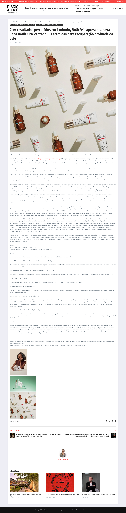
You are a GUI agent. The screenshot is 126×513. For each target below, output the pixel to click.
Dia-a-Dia (22, 24)
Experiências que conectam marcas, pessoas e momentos (46, 8)
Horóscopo (95, 6)
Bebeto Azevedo (63, 459)
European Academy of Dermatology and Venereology (45, 158)
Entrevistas (79, 12)
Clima (88, 6)
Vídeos (82, 6)
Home (77, 6)
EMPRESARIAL (31, 24)
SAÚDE (16, 21)
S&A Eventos (80, 9)
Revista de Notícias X (86, 510)
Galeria (100, 9)
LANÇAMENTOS (40, 24)
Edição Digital (91, 9)
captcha (87, 12)
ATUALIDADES (14, 24)
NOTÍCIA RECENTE (52, 24)
